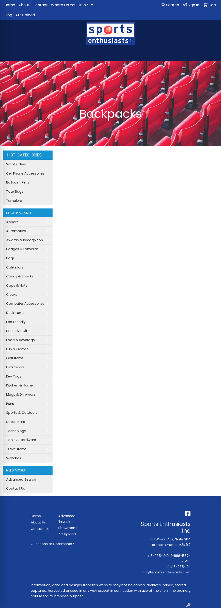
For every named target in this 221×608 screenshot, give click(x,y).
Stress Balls (15, 421)
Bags (10, 258)
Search (170, 5)
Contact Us (15, 488)
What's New (16, 164)
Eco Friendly (15, 322)
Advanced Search (21, 479)
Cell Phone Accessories (25, 173)
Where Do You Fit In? (69, 5)
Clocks (11, 294)
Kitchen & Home (19, 385)
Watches (13, 458)
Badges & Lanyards (22, 249)
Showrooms (68, 528)
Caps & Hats (16, 285)
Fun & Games (17, 349)
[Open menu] (211, 54)
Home (9, 5)
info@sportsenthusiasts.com (166, 572)
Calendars (14, 267)
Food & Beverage (20, 340)
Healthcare (15, 367)
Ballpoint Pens (17, 182)
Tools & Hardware (21, 440)
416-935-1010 (158, 555)
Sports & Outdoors (22, 412)
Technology (16, 431)
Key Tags (13, 376)
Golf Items (15, 358)
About (23, 5)
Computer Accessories (25, 303)
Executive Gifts (18, 331)
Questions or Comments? (52, 544)
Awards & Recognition (24, 240)
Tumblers (14, 200)
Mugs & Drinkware (21, 394)
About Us (38, 522)
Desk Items (15, 312)
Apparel (12, 222)
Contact (40, 5)
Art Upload (25, 15)
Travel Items (16, 449)
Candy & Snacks (20, 276)
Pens (10, 403)
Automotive (16, 231)
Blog (8, 15)
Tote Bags (14, 191)
